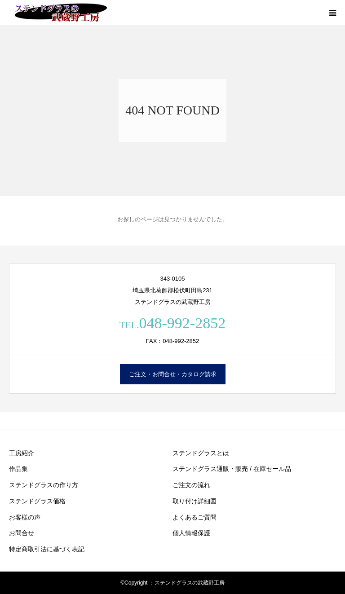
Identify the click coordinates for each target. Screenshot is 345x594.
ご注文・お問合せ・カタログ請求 (173, 374)
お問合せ (21, 533)
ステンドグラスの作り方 (43, 484)
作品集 (18, 468)
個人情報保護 (191, 533)
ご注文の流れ (191, 484)
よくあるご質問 (194, 517)
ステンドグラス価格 (37, 501)
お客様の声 (24, 517)
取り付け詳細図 (194, 501)
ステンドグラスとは (200, 453)
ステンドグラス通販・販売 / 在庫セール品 (231, 468)
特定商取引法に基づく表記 (46, 549)
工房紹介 (21, 453)
